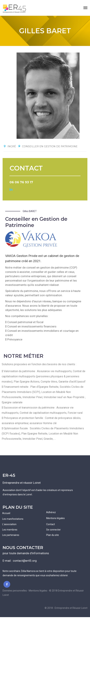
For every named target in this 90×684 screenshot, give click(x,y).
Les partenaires (10, 535)
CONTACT (26, 168)
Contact (50, 524)
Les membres (9, 529)
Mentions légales (55, 518)
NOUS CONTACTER (23, 547)
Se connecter (53, 529)
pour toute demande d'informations (26, 553)
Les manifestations (12, 519)
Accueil (6, 513)
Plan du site (52, 535)
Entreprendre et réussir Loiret (22, 482)
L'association (9, 524)
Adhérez (51, 512)
